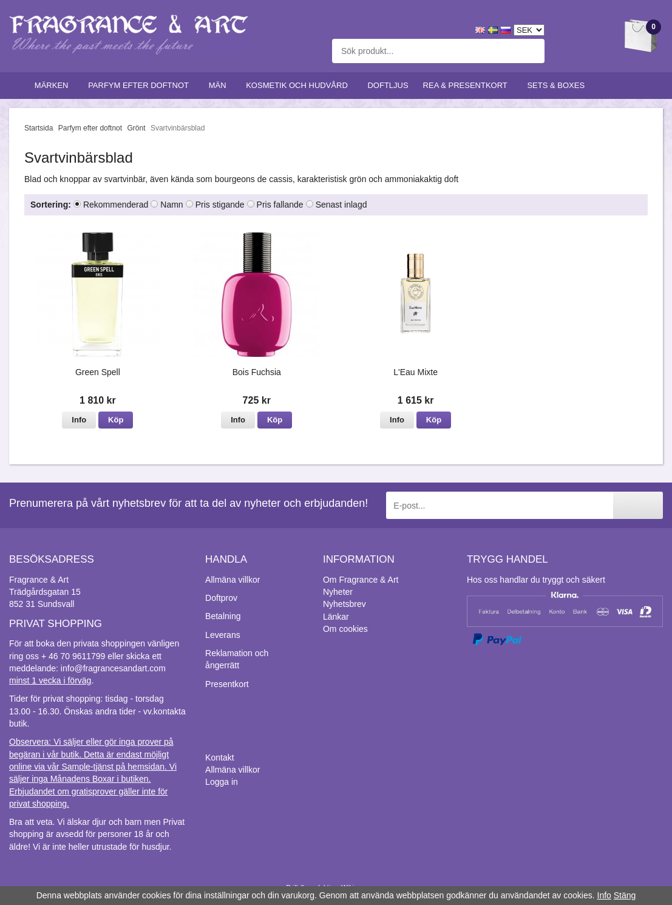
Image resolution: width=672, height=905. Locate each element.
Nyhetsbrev (344, 604)
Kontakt (219, 757)
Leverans (222, 635)
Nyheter (338, 592)
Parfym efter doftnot (141, 85)
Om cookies (345, 629)
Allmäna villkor (232, 580)
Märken (54, 85)
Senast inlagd (341, 204)
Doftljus (387, 85)
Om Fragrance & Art (360, 580)
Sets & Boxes (558, 85)
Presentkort (227, 684)
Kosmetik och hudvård (299, 85)
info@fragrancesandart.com (113, 668)
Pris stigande (220, 204)
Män (220, 85)
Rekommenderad (115, 204)
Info (79, 419)
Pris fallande (280, 204)
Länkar (336, 617)
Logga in (221, 782)
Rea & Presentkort (468, 85)
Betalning (222, 616)
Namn (171, 204)
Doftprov (221, 598)
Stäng (625, 895)
